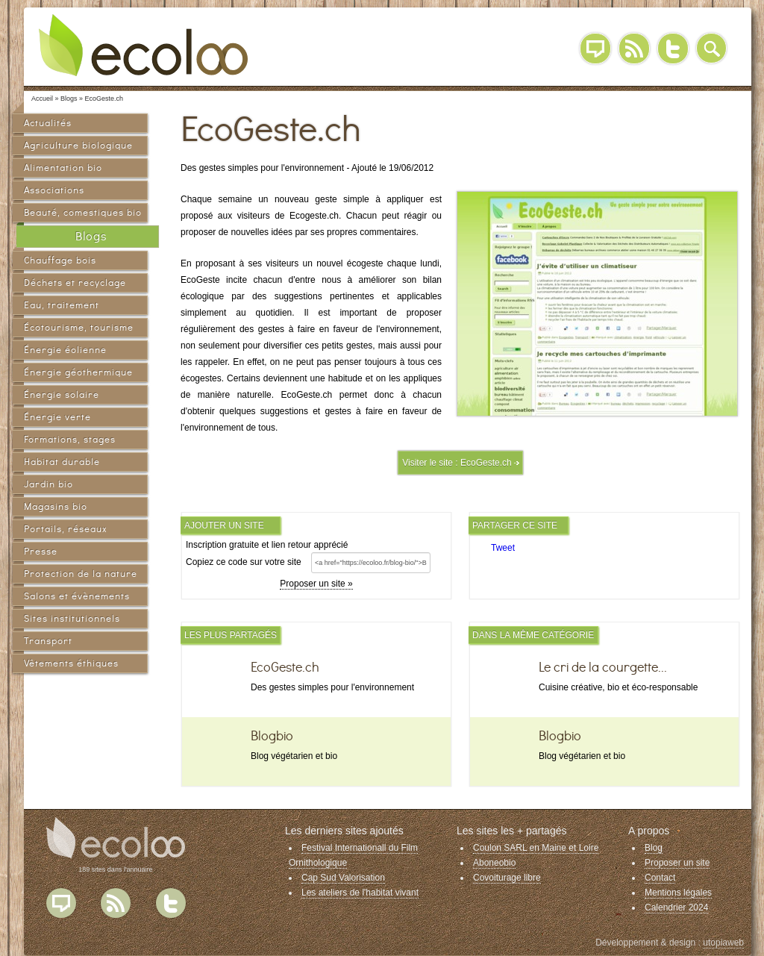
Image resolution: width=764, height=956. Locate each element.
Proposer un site (677, 862)
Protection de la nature (80, 573)
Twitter (673, 48)
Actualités (48, 122)
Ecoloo (154, 44)
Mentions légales (678, 892)
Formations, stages (70, 439)
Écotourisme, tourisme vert (79, 329)
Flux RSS (116, 903)
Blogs (91, 236)
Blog (595, 48)
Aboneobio (494, 862)
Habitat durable (62, 461)
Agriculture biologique (78, 145)
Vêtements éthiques (71, 663)
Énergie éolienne (65, 349)
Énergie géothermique (78, 372)
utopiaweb (723, 942)
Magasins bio (55, 506)
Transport (48, 640)
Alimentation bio (63, 167)
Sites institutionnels (72, 618)
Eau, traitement (61, 304)
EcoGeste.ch (486, 462)
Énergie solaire (61, 394)
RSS (634, 48)
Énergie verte (57, 416)
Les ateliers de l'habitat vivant (360, 892)
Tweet (503, 548)
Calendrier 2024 (676, 907)
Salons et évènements (77, 596)
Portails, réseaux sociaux (65, 531)
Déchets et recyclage (75, 282)
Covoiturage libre (507, 877)
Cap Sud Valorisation (343, 877)
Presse (40, 551)
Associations (54, 190)
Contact (660, 877)
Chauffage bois (60, 260)
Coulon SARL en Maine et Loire (535, 848)
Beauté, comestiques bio (83, 212)
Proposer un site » (316, 583)
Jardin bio (48, 484)
